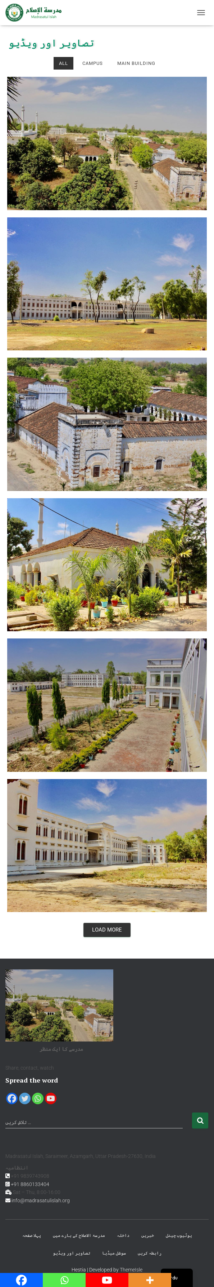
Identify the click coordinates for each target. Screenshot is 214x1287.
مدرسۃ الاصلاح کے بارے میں (79, 1235)
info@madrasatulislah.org (41, 1200)
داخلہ (123, 1235)
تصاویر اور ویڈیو (71, 1253)
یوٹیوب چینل (179, 1235)
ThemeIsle (131, 1270)
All (63, 63)
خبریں (147, 1235)
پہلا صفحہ (31, 1235)
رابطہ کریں (149, 1253)
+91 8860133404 (30, 1184)
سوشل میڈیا (114, 1253)
